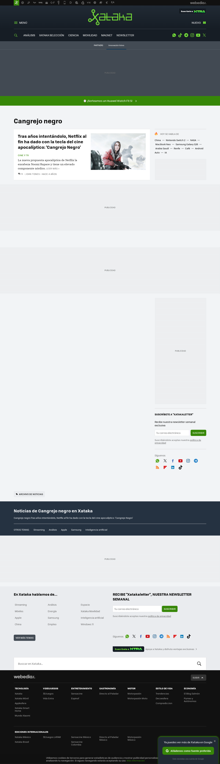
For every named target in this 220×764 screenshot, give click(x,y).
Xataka (110, 17)
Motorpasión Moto (137, 698)
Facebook (172, 460)
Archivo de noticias (31, 494)
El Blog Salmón (192, 693)
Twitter (204, 35)
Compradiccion (164, 703)
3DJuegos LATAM (52, 737)
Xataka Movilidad (90, 611)
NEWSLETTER (125, 35)
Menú (23, 23)
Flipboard (165, 466)
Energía (52, 611)
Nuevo (196, 23)
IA (166, 152)
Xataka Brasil (22, 741)
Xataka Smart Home (22, 709)
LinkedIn (172, 466)
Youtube (198, 35)
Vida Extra (48, 698)
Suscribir (198, 432)
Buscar (199, 664)
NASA (193, 140)
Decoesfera (162, 698)
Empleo (52, 624)
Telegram (186, 35)
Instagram (192, 35)
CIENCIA (73, 35)
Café (187, 148)
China (158, 140)
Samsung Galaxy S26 (187, 144)
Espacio (85, 604)
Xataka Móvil (22, 698)
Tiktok (180, 35)
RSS (157, 466)
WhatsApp (174, 35)
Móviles (19, 611)
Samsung (76, 529)
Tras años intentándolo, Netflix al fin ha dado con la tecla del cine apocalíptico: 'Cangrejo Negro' (52, 141)
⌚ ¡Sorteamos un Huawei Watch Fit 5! (107, 101)
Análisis (53, 529)
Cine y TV (23, 155)
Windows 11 (87, 624)
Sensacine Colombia (76, 743)
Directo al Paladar (109, 693)
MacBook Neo (163, 144)
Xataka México (23, 737)
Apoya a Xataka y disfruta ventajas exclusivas (169, 649)
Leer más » (52, 168)
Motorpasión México (134, 738)
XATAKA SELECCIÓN (51, 35)
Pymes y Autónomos (190, 700)
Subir (196, 677)
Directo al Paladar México (109, 738)
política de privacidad (159, 616)
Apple (64, 529)
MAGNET (106, 35)
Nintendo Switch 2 (175, 140)
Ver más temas (25, 637)
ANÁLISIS (29, 35)
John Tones (32, 174)
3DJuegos (48, 693)
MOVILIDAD (90, 35)
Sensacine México (81, 737)
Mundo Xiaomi (22, 715)
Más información (136, 760)
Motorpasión (134, 693)
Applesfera (20, 703)
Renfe (177, 148)
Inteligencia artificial (96, 529)
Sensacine (76, 693)
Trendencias (162, 693)
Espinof (75, 698)
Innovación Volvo (116, 45)
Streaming (39, 529)
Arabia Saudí (162, 148)
